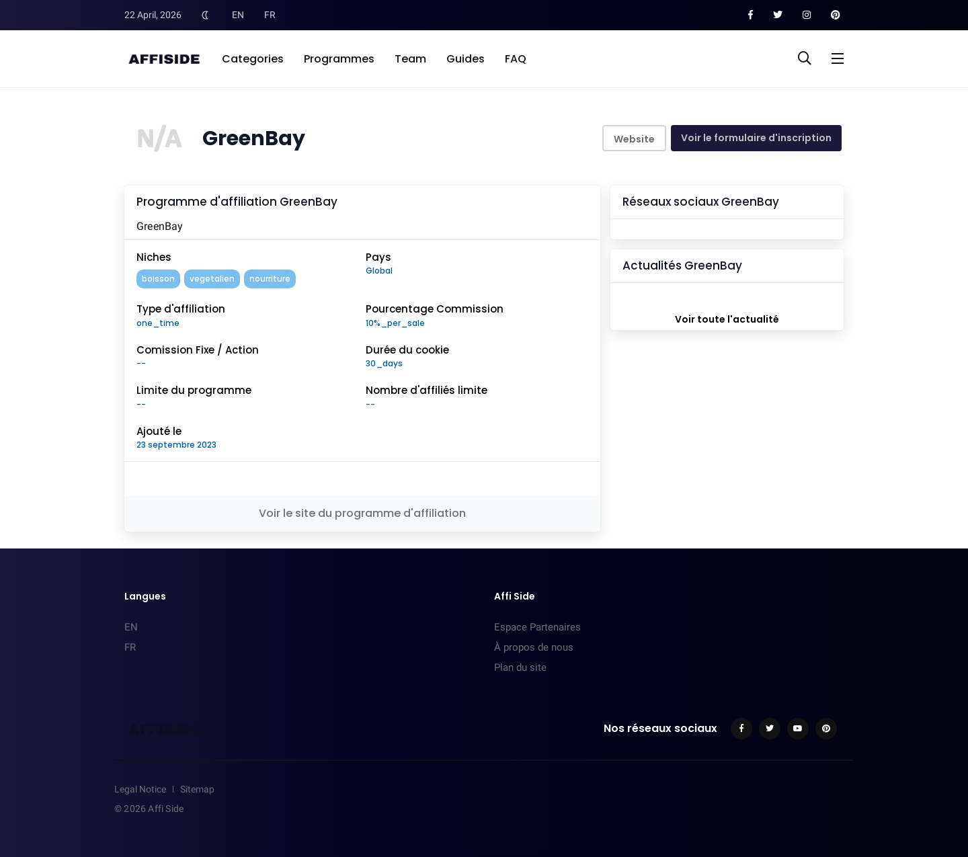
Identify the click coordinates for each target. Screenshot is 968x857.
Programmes (339, 59)
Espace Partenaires (537, 627)
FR (270, 14)
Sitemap (197, 789)
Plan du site (520, 667)
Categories (253, 59)
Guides (465, 59)
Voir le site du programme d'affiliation (362, 513)
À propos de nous (533, 647)
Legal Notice (140, 789)
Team (410, 59)
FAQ (515, 59)
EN (238, 14)
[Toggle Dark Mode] (205, 15)
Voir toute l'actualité (727, 319)
